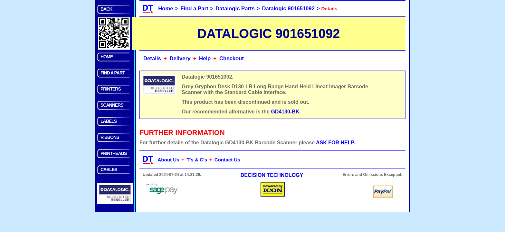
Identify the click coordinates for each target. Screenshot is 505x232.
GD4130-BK (285, 111)
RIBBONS (109, 137)
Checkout (231, 58)
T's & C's (196, 159)
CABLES (108, 169)
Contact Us (227, 159)
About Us (168, 159)
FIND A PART (112, 72)
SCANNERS (111, 105)
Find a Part (194, 8)
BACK (106, 9)
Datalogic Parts (235, 8)
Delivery (179, 58)
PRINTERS (110, 89)
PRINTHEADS (113, 153)
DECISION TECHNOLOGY (272, 175)
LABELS (108, 121)
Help (205, 58)
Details (152, 58)
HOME (106, 56)
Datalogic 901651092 (288, 8)
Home (165, 8)
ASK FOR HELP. (335, 142)
